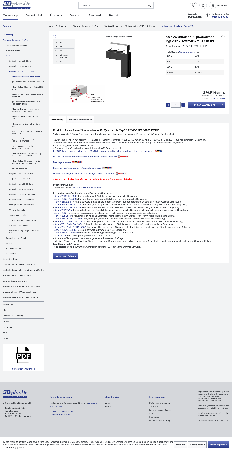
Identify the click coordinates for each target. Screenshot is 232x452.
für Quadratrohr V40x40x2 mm (21, 189)
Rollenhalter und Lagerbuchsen (17, 275)
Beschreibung (57, 119)
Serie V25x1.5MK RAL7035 (68, 218)
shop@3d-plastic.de (61, 414)
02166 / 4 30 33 (220, 16)
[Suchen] (149, 5)
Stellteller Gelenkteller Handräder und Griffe (23, 270)
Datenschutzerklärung (159, 420)
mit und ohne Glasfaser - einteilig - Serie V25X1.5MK (27, 132)
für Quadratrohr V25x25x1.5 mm (22, 71)
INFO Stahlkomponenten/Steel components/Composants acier (91, 156)
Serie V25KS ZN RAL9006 (67, 207)
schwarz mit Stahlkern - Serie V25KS (26, 76)
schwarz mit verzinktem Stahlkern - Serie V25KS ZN (27, 95)
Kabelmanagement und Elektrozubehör (21, 297)
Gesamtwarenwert (187, 52)
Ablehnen (180, 444)
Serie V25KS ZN (62, 201)
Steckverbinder (12, 56)
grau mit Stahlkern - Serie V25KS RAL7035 (28, 82)
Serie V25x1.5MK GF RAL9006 (70, 226)
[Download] (94, 15)
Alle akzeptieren (218, 444)
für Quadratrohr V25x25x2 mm (21, 173)
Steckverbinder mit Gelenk (16, 238)
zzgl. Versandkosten (217, 98)
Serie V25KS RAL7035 (65, 196)
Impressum (154, 417)
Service (6, 321)
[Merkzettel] (203, 5)
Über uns (7, 310)
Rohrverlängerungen (14, 248)
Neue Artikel (8, 304)
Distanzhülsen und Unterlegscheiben (19, 292)
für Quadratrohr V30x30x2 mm (21, 184)
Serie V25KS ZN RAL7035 (67, 204)
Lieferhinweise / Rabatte (160, 410)
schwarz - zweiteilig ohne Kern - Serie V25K (26, 125)
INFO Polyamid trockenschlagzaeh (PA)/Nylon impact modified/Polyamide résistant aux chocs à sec (107, 150)
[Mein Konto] (194, 5)
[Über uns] (56, 15)
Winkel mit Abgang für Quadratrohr (22, 220)
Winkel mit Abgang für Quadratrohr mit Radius (24, 231)
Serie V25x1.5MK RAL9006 (68, 224)
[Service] (74, 15)
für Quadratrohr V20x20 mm (20, 66)
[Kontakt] (114, 15)
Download (7, 327)
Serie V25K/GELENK (65, 229)
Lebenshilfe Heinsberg (13, 315)
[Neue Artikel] (34, 15)
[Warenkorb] (213, 5)
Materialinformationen (159, 402)
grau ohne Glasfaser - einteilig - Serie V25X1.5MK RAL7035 (25, 140)
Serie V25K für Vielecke (66, 232)
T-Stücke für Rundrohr (17, 215)
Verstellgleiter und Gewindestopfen (19, 264)
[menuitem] (194, 5)
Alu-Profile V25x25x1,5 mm (86, 187)
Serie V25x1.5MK (63, 215)
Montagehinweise (68, 162)
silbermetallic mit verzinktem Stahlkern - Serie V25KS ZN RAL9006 (27, 110)
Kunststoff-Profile (13, 50)
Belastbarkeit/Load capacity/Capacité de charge (83, 167)
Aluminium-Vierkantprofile (16, 45)
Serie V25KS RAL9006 (65, 198)
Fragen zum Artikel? (65, 255)
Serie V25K (60, 212)
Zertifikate (154, 406)
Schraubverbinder (11, 259)
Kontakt (6, 332)
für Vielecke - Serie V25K (21, 168)
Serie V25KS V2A (63, 210)
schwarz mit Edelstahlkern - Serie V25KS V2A (27, 117)
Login (107, 402)
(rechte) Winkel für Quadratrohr (21, 199)
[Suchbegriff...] (116, 5)
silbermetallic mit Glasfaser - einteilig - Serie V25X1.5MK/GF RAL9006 (26, 162)
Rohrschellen (11, 253)
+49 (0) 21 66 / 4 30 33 (63, 411)
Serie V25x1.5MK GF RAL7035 (70, 221)
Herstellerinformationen (80, 119)
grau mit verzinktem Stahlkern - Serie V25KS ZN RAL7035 (26, 103)
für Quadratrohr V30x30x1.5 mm (22, 179)
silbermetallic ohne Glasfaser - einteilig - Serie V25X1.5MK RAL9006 (27, 154)
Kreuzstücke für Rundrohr (19, 225)
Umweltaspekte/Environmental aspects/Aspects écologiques (90, 173)
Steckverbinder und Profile (15, 40)
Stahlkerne (10, 243)
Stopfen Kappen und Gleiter (15, 281)
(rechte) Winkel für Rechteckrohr (21, 205)
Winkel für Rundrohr (17, 210)
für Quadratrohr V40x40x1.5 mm (22, 194)
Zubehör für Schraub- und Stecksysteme (21, 286)
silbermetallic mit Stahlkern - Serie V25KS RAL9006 (27, 88)
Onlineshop (8, 34)
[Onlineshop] (10, 15)
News (5, 338)
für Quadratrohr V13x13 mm (20, 61)
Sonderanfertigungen (23, 358)
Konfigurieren (197, 444)
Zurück (7, 26)
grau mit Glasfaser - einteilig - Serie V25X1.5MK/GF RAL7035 (25, 147)
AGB (151, 413)
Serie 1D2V (60, 235)
